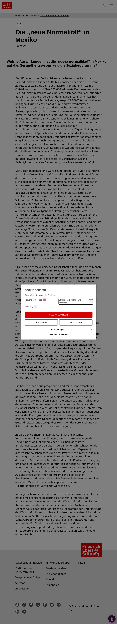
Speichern (76, 322)
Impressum (52, 334)
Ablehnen (41, 322)
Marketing (31, 306)
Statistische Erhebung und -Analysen (76, 301)
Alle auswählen (58, 315)
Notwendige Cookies (35, 299)
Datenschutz (64, 334)
